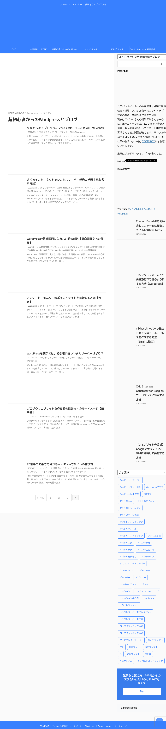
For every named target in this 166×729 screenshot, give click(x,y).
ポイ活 (58, 299)
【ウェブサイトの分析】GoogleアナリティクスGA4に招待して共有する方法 (150, 435)
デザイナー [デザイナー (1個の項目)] (140, 559)
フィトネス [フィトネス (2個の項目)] (149, 579)
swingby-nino (83, 718)
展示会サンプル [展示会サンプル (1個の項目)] (155, 621)
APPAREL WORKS (38, 49)
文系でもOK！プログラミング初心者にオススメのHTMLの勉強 (63, 128)
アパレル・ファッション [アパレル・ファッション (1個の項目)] (131, 517)
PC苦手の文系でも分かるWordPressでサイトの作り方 (58, 458)
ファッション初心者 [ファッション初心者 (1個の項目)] (129, 579)
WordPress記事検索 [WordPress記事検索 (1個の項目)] (129, 475)
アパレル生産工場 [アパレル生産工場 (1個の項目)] (145, 531)
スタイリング (90, 49)
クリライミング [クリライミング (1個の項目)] (127, 552)
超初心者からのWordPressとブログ (64, 50)
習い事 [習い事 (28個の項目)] (148, 635)
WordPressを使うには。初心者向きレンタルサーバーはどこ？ (63, 346)
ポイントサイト (47, 299)
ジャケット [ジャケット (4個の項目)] (145, 552)
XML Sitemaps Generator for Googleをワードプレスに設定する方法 (150, 381)
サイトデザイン (70, 465)
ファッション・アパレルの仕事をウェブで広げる (83, 714)
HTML (69, 132)
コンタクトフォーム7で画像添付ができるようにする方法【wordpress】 (151, 274)
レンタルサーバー (88, 192)
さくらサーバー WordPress (52, 188)
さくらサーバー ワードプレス (80, 188)
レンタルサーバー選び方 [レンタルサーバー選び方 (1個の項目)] (131, 600)
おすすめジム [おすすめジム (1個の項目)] (126, 482)
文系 (100, 462)
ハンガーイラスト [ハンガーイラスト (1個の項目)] (128, 565)
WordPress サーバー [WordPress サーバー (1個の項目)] (130, 461)
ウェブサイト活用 (71, 192)
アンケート (66, 299)
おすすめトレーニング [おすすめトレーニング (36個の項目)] (130, 489)
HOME (13, 49)
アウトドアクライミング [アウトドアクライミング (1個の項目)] (131, 503)
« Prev (42, 490)
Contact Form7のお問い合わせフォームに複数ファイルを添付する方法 (151, 220)
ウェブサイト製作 (55, 192)
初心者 (43, 192)
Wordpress (77, 132)
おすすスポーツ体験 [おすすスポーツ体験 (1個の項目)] (129, 496)
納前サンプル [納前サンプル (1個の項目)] (133, 635)
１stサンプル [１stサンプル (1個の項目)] (126, 642)
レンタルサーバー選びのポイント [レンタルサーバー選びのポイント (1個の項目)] (135, 593)
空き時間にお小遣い (90, 299)
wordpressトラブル (40, 247)
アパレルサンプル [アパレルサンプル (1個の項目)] (128, 510)
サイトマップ (120, 708)
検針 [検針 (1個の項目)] (122, 628)
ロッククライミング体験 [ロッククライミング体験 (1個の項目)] (131, 607)
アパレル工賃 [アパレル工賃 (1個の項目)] (126, 524)
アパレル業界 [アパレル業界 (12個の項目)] (126, 531)
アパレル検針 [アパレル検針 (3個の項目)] (143, 524)
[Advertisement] (57, 162)
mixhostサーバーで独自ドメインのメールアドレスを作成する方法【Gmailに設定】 (151, 328)
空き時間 (76, 299)
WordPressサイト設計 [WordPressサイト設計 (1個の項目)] (130, 468)
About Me (90, 708)
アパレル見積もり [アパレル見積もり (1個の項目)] (128, 538)
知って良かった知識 (65, 462)
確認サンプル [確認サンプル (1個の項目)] (151, 628)
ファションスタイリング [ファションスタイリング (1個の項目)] (147, 572)
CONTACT (147, 141)
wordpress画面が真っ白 (60, 247)
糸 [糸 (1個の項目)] (121, 635)
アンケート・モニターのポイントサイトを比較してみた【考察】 (64, 295)
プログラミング (46, 132)
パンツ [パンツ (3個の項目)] (145, 565)
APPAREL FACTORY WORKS (145, 208)
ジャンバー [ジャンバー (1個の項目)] (125, 559)
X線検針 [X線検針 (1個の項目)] (148, 475)
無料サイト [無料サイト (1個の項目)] (134, 628)
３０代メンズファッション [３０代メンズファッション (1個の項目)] (150, 642)
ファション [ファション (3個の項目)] (125, 572)
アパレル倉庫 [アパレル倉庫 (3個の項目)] (154, 517)
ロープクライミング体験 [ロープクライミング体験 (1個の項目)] (131, 614)
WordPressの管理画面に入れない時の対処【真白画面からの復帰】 (66, 239)
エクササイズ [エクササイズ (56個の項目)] (148, 538)
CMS (77, 462)
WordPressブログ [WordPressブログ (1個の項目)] (154, 468)
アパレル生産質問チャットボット (67, 708)
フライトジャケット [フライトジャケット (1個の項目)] (129, 586)
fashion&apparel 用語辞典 (142, 49)
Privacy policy (104, 708)
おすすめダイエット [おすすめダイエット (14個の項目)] (146, 482)
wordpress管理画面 (79, 247)
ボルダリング (116, 49)
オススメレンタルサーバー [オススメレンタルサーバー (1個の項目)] (132, 545)
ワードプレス (59, 132)
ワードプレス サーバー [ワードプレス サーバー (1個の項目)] (131, 621)
